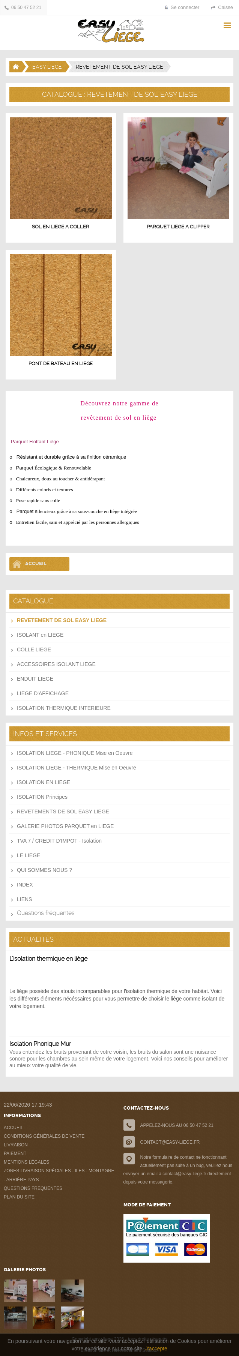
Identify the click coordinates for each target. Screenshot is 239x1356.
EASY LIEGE (47, 67)
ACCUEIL (13, 1127)
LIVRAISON (16, 1145)
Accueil (36, 563)
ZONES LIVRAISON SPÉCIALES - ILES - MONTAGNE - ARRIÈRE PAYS (59, 1175)
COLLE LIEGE (34, 649)
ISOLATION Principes (42, 797)
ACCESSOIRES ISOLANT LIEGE (56, 664)
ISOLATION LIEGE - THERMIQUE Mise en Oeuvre (76, 768)
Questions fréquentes (46, 912)
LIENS (24, 899)
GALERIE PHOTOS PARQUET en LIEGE (65, 826)
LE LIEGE (28, 855)
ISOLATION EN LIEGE (43, 782)
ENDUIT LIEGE (35, 679)
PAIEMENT (15, 1153)
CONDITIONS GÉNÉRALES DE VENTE (44, 1136)
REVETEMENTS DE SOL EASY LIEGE (63, 811)
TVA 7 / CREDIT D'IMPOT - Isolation (59, 841)
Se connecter (185, 7)
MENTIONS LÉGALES (26, 1162)
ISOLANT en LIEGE (40, 635)
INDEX (25, 885)
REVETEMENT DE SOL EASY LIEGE (62, 620)
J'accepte (156, 1349)
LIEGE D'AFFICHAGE (43, 693)
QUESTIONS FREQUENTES (33, 1188)
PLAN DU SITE (19, 1197)
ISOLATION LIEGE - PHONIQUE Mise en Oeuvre (75, 753)
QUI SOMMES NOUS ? (44, 870)
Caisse (225, 7)
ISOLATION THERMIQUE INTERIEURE (64, 708)
